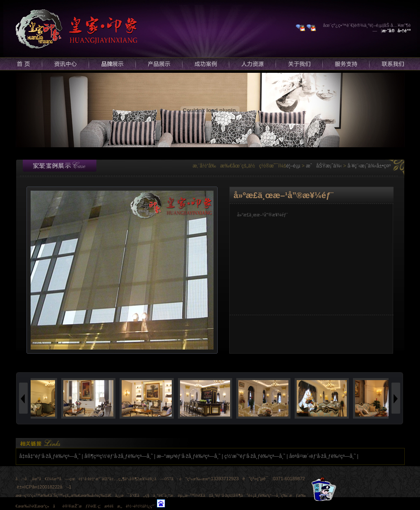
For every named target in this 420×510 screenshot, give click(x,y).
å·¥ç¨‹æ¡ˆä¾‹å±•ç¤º (369, 166)
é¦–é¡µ (293, 166)
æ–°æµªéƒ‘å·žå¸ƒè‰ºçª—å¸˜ (189, 456)
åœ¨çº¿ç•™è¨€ (338, 25)
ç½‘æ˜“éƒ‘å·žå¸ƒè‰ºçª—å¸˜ (254, 456)
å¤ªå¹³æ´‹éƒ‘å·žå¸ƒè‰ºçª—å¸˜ (322, 456)
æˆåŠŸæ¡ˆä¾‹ (324, 166)
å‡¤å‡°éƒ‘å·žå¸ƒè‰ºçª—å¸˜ (50, 456)
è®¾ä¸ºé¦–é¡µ (368, 25)
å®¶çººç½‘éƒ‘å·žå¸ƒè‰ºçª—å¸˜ (118, 456)
